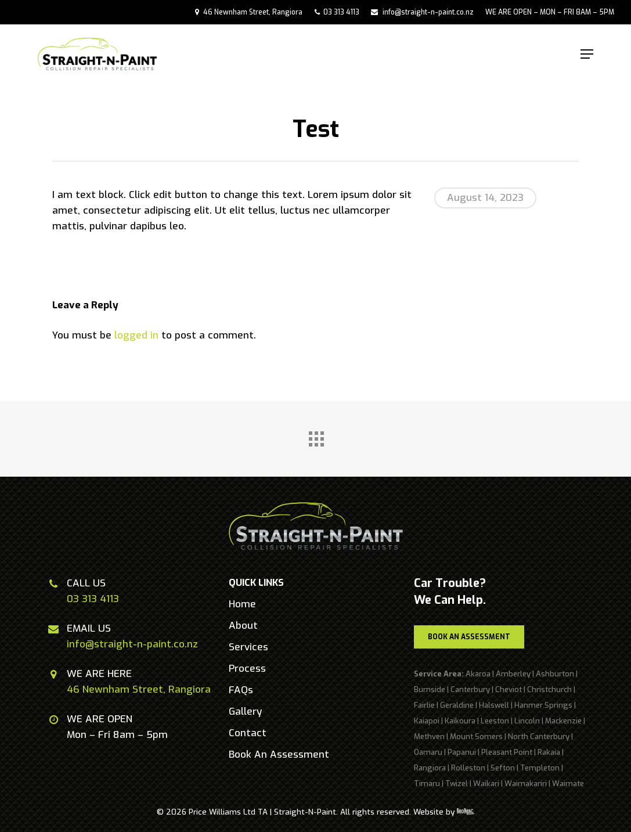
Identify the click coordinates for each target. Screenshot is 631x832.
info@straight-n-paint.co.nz (132, 644)
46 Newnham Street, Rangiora (139, 689)
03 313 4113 (93, 599)
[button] (586, 58)
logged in (136, 335)
